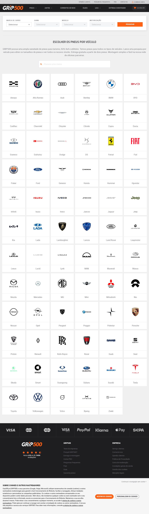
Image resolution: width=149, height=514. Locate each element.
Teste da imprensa (71, 448)
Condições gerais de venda (122, 466)
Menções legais (118, 473)
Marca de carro (13, 20)
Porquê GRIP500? (70, 452)
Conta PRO (68, 459)
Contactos (124, 2)
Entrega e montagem (117, 8)
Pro (115, 2)
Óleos (85, 8)
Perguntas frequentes (72, 462)
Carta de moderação (120, 462)
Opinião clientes (84, 2)
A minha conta (138, 2)
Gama (36, 20)
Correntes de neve (67, 8)
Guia (65, 469)
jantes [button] (49, 8)
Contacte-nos (117, 452)
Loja (98, 8)
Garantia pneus (69, 473)
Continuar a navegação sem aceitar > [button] (134, 482)
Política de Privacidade (121, 459)
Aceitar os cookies (104, 496)
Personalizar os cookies (127, 496)
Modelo (65, 20)
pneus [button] (33, 8)
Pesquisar (130, 24)
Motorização (95, 20)
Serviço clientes (118, 448)
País (65, 466)
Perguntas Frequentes (102, 2)
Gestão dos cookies (119, 469)
